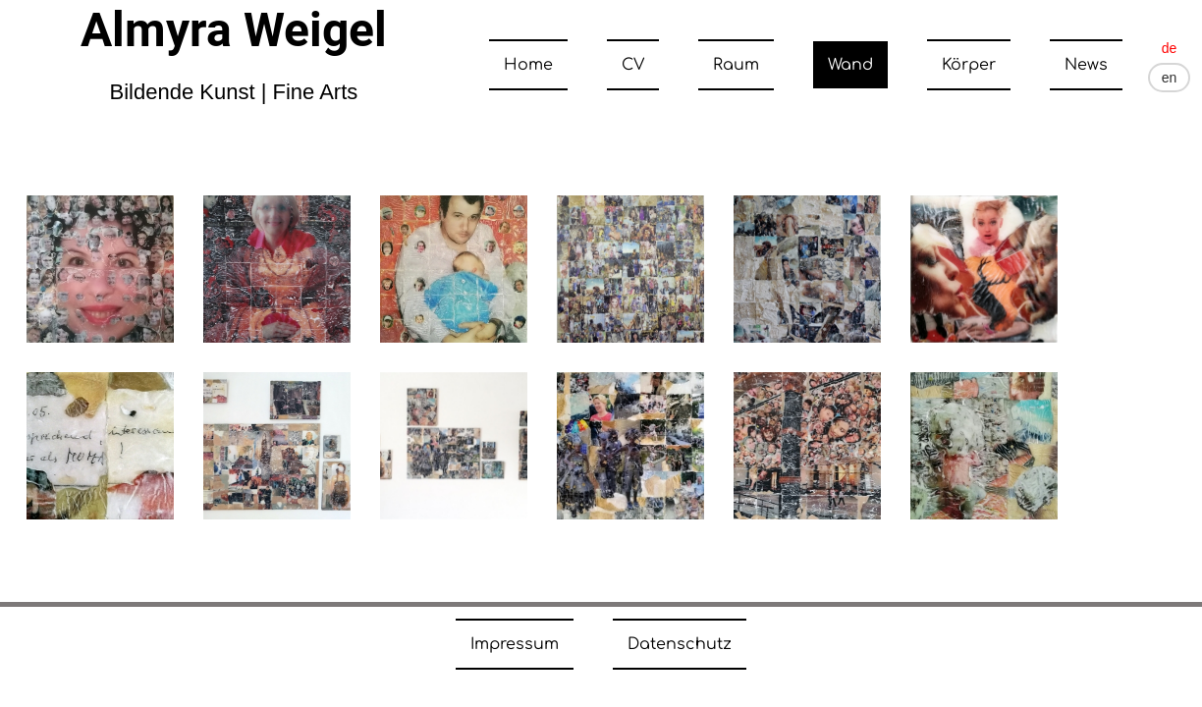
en (1169, 77)
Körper (969, 65)
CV (633, 65)
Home (528, 65)
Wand (850, 65)
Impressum (514, 644)
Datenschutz (680, 644)
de (1169, 48)
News (1086, 65)
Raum (736, 65)
